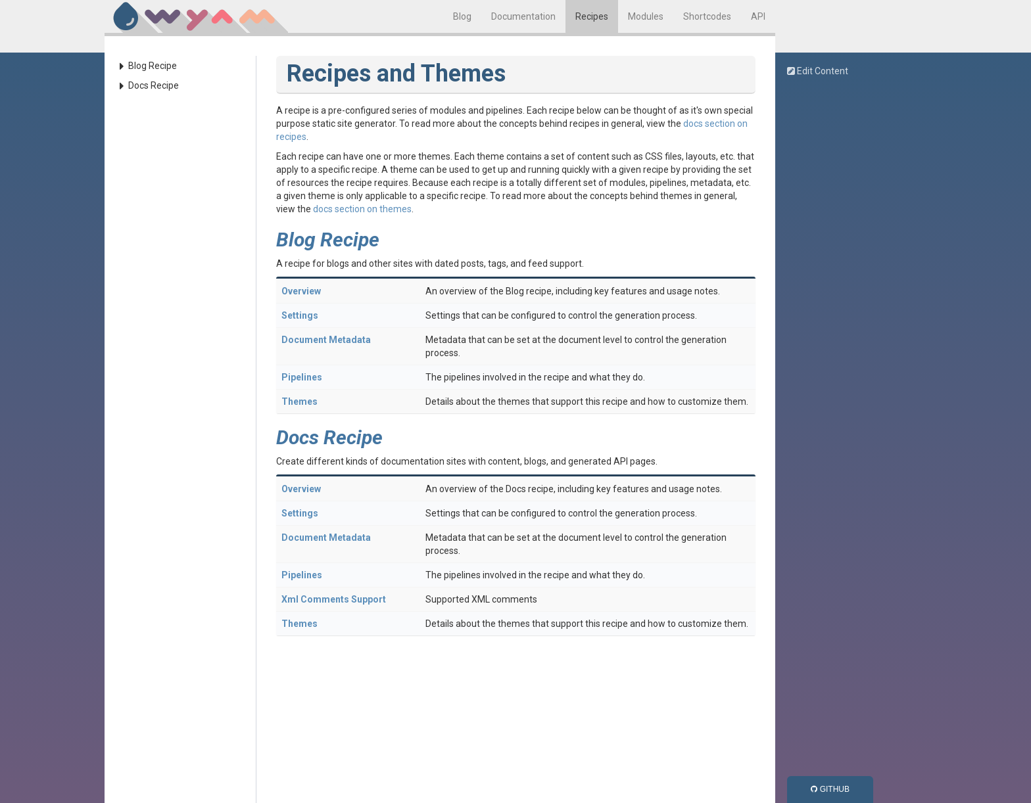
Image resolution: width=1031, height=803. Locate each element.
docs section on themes (362, 209)
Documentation (523, 16)
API (758, 16)
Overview (301, 291)
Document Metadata (326, 339)
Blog (462, 16)
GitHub (830, 789)
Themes (299, 401)
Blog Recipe (152, 65)
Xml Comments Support (333, 599)
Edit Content (817, 71)
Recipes (591, 16)
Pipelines (301, 377)
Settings (299, 315)
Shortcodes (707, 16)
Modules (645, 16)
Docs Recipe (153, 85)
